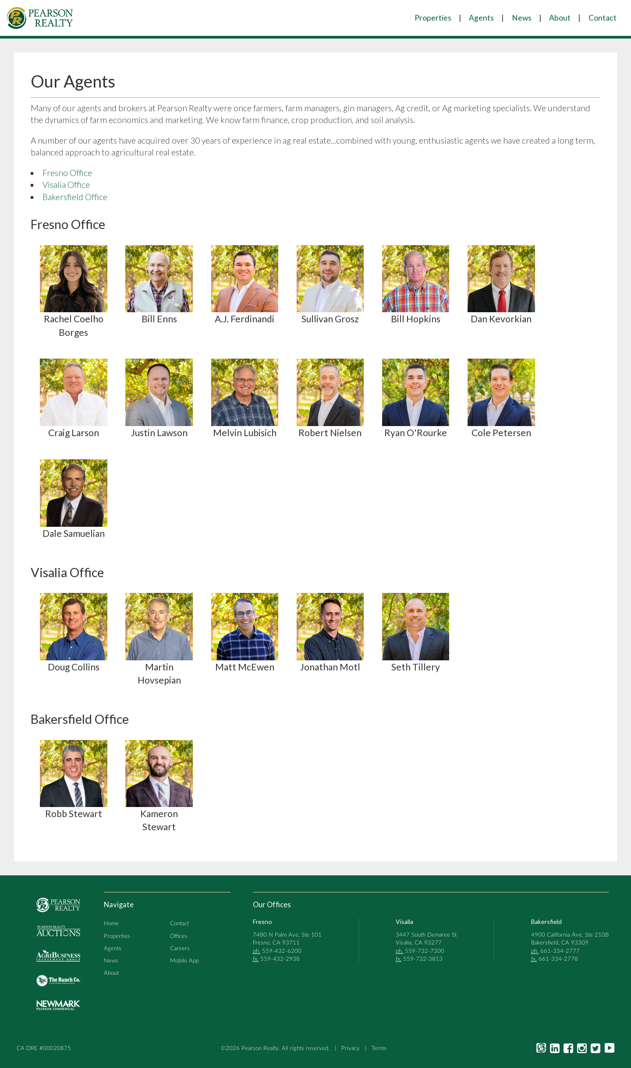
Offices (179, 936)
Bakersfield (546, 921)
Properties (433, 17)
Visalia (404, 921)
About (560, 17)
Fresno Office (67, 173)
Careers (180, 948)
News (522, 17)
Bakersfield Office (75, 197)
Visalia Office (66, 185)
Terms (379, 1048)
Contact (602, 17)
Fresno (262, 921)
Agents (481, 17)
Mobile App (184, 960)
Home (111, 923)
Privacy (350, 1048)
